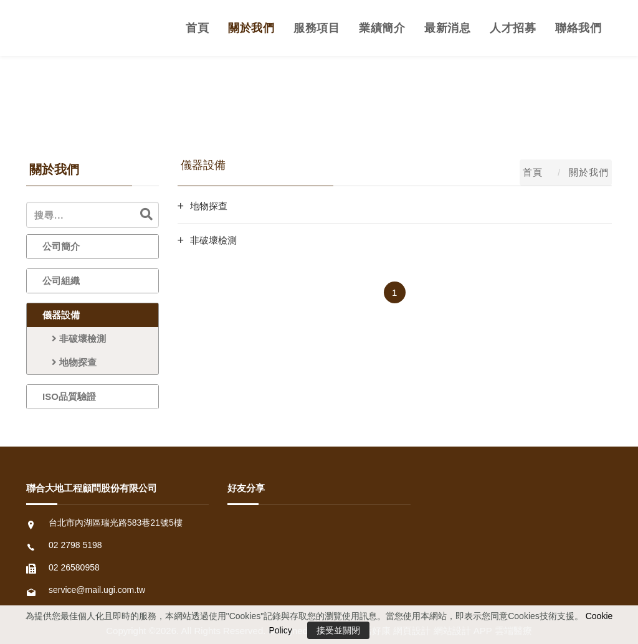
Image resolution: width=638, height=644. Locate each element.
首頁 (197, 28)
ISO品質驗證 (69, 396)
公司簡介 (61, 246)
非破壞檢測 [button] (213, 240)
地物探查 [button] (208, 206)
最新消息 (447, 28)
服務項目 (316, 28)
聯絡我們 (578, 28)
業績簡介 (382, 28)
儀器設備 (61, 315)
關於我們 (251, 28)
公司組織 (61, 280)
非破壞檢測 (74, 338)
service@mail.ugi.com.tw (97, 590)
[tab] (395, 206)
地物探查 (69, 362)
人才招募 (513, 28)
